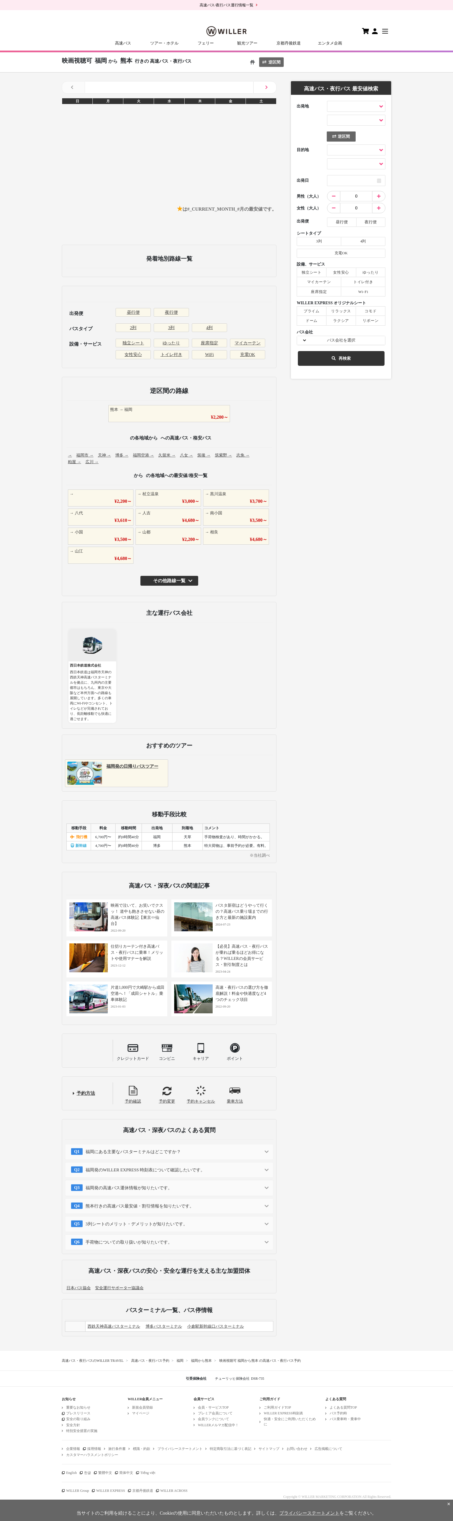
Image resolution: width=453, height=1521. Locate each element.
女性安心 (133, 354)
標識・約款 (141, 1449)
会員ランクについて (213, 1419)
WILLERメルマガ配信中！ (218, 1425)
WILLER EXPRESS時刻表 (283, 1413)
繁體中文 (105, 1473)
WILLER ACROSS (173, 1491)
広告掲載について (328, 1449)
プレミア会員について (215, 1413)
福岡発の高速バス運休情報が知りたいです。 (129, 1188)
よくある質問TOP (343, 1407)
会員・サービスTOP (213, 1407)
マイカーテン (248, 343)
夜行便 (171, 312)
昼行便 (133, 312)
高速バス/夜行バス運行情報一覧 (226, 5)
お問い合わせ (297, 1449)
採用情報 (94, 1449)
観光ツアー (247, 43)
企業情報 (73, 1449)
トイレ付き (171, 354)
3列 (171, 327)
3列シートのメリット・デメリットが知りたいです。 (136, 1224)
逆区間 (271, 62)
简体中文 (126, 1473)
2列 (133, 327)
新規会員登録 (142, 1407)
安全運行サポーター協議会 (119, 1288)
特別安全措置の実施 (81, 1431)
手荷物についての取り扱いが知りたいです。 (129, 1242)
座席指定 (209, 343)
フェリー (206, 43)
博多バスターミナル (164, 1326)
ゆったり (171, 343)
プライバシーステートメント (180, 1449)
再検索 (341, 358)
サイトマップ (269, 1449)
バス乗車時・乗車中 (345, 1419)
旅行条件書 (117, 1449)
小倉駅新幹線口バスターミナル (215, 1326)
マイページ (140, 1413)
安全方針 (73, 1425)
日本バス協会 (78, 1288)
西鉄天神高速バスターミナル (114, 1326)
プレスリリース (78, 1413)
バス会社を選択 (341, 340)
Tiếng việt (147, 1473)
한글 (87, 1473)
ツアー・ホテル (164, 43)
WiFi (209, 354)
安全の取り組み (78, 1419)
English (71, 1473)
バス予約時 (338, 1413)
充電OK (247, 354)
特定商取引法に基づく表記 (230, 1449)
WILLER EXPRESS (110, 1491)
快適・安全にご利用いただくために (290, 1421)
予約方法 (86, 1093)
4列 (209, 327)
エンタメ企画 (330, 43)
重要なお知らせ (78, 1407)
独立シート (133, 343)
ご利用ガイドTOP (277, 1407)
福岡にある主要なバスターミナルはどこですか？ (133, 1151)
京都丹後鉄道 (288, 43)
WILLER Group (77, 1491)
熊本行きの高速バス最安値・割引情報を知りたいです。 (140, 1206)
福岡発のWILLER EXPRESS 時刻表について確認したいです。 (145, 1170)
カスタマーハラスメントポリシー (92, 1455)
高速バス (123, 43)
